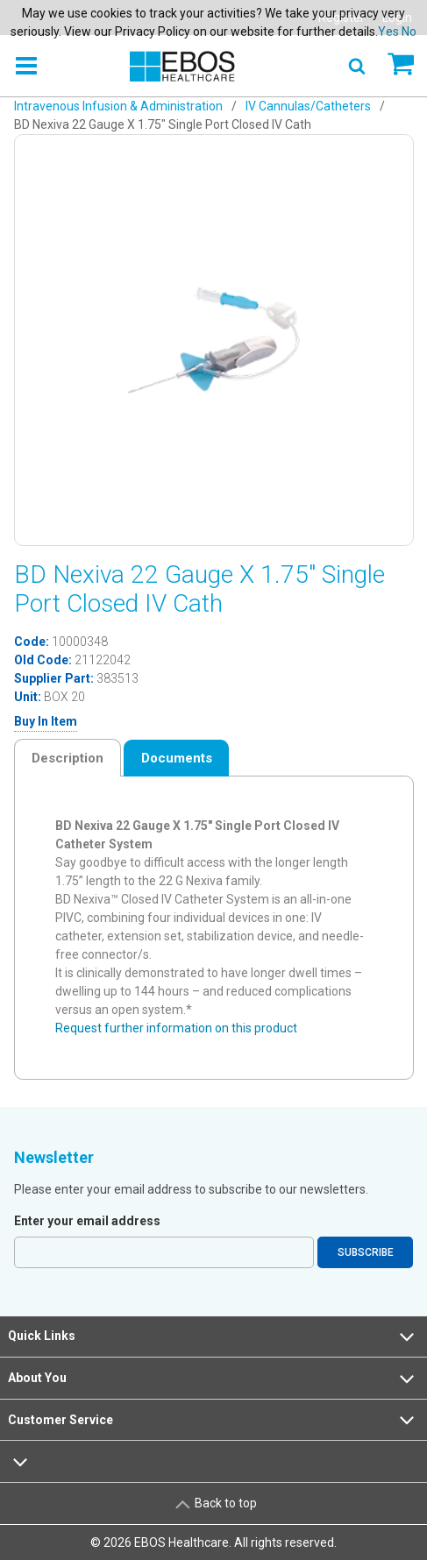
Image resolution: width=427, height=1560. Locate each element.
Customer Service (213, 1420)
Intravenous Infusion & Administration (118, 106)
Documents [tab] (176, 758)
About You (213, 1378)
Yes (388, 32)
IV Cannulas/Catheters (308, 106)
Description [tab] (67, 758)
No (409, 32)
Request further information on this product (176, 1028)
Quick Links (213, 1336)
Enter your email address (87, 1221)
